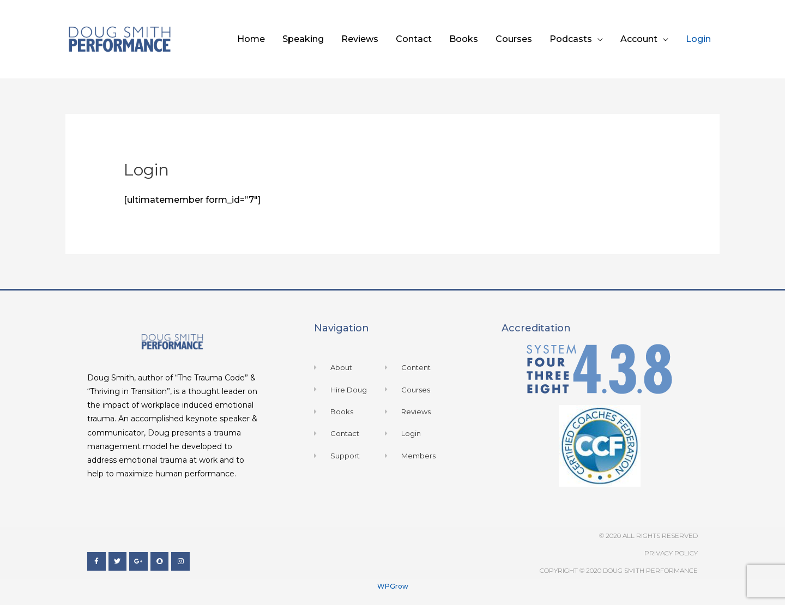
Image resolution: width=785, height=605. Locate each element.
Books (463, 39)
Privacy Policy (671, 553)
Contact (414, 39)
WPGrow (392, 586)
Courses (514, 39)
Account (638, 39)
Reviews (359, 39)
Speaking (303, 39)
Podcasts (571, 39)
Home (251, 39)
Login (698, 39)
